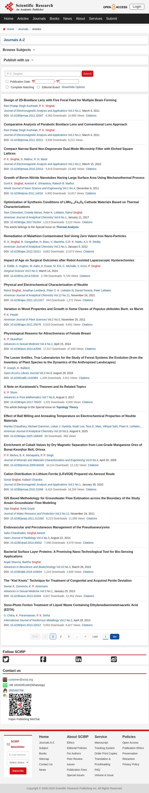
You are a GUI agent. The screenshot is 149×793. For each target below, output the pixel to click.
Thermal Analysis (67, 227)
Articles (23, 19)
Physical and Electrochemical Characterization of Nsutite (46, 284)
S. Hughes (22, 266)
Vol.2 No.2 (74, 164)
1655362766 (16, 690)
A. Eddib (9, 266)
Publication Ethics (133, 748)
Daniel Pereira (83, 290)
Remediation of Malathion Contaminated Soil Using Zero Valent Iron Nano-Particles (65, 236)
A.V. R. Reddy (92, 241)
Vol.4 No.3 (43, 537)
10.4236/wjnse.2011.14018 (26, 193)
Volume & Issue (104, 775)
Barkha (31, 562)
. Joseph (10, 368)
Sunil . (13, 183)
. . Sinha (43, 615)
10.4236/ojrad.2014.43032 (26, 542)
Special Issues (75, 775)
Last (95, 636)
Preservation (130, 753)
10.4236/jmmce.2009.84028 (27, 465)
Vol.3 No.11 (62, 513)
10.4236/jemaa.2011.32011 (26, 140)
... (77, 636)
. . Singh (47, 455)
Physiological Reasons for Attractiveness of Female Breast (47, 333)
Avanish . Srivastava (37, 183)
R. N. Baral (40, 159)
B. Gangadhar (29, 241)
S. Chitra (9, 615)
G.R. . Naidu (74, 241)
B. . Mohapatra (29, 455)
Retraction (128, 758)
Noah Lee (78, 426)
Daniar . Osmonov (15, 586)
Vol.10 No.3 (63, 566)
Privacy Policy (130, 764)
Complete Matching (22, 87)
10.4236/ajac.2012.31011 (25, 251)
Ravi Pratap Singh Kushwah (21, 105)
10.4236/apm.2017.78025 (25, 402)
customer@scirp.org (21, 679)
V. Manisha (57, 241)
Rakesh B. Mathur (63, 183)
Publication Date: (20, 81)
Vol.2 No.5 (54, 319)
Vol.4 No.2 (46, 344)
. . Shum (10, 392)
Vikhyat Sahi (110, 426)
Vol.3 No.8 (45, 373)
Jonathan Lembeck (33, 290)
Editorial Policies (77, 748)
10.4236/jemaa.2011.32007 (26, 115)
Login (137, 7)
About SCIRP (78, 737)
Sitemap (44, 758)
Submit (111, 19)
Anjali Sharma (12, 562)
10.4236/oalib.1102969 (24, 377)
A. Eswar (46, 266)
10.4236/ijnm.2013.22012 (25, 625)
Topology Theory (67, 407)
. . (47, 105)
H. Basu (44, 241)
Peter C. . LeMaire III (60, 290)
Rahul (73, 212)
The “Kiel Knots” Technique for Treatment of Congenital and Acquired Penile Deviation (68, 580)
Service (101, 737)
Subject (43, 748)
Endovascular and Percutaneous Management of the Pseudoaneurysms (57, 527)
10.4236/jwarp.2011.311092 (27, 518)
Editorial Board (51, 87)
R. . (12, 241)
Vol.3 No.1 (60, 246)
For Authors (74, 753)
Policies (129, 737)
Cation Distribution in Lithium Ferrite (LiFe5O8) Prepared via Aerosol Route (59, 474)
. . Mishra (11, 455)
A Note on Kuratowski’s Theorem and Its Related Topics (45, 386)
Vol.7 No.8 (48, 397)
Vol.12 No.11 (62, 295)
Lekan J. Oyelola (61, 426)
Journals (39, 19)
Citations (91, 115)
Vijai (11, 508)
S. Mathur (26, 159)
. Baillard (23, 368)
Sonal (12, 479)
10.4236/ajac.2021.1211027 (27, 300)
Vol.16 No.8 (61, 431)
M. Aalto (35, 266)
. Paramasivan (25, 615)
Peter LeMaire (102, 290)
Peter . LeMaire (53, 212)
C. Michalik (69, 266)
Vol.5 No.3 (31, 270)
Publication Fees (77, 769)
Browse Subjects (19, 50)
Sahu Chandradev (15, 533)
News (67, 19)
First (35, 636)
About (80, 19)
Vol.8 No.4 (92, 460)
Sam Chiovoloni (13, 212)
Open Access (130, 742)
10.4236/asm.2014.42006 (25, 348)
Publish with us (19, 60)
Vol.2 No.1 (74, 484)
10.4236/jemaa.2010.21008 (26, 489)
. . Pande (11, 314)
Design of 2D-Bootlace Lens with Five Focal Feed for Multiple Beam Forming (60, 100)
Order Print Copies (106, 753)
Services (95, 19)
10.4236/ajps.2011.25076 (25, 324)
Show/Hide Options (73, 87)
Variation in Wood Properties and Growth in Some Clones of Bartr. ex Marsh (73, 309)
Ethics (70, 742)
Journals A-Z (47, 742)
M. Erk (57, 266)
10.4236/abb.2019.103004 (26, 571)
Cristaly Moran (33, 212)
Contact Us (46, 764)
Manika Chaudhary (15, 426)
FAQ (97, 769)
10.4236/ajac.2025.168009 (26, 436)
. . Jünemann (38, 586)
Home (8, 19)
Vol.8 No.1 (60, 217)
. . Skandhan (13, 339)
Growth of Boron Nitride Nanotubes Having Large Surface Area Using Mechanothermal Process (74, 177)
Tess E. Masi (93, 426)
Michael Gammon (38, 426)
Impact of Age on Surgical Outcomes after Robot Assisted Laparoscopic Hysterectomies (69, 260)
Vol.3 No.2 (74, 110)
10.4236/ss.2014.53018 (24, 275)
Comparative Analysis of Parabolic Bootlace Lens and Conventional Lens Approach (65, 124)
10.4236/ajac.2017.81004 (25, 222)
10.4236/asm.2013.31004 (25, 596)
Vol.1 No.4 (69, 188)
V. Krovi (82, 266)
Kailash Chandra (32, 479)
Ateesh (36, 533)
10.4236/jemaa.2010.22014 (26, 168)
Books (54, 19)
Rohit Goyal (27, 508)
